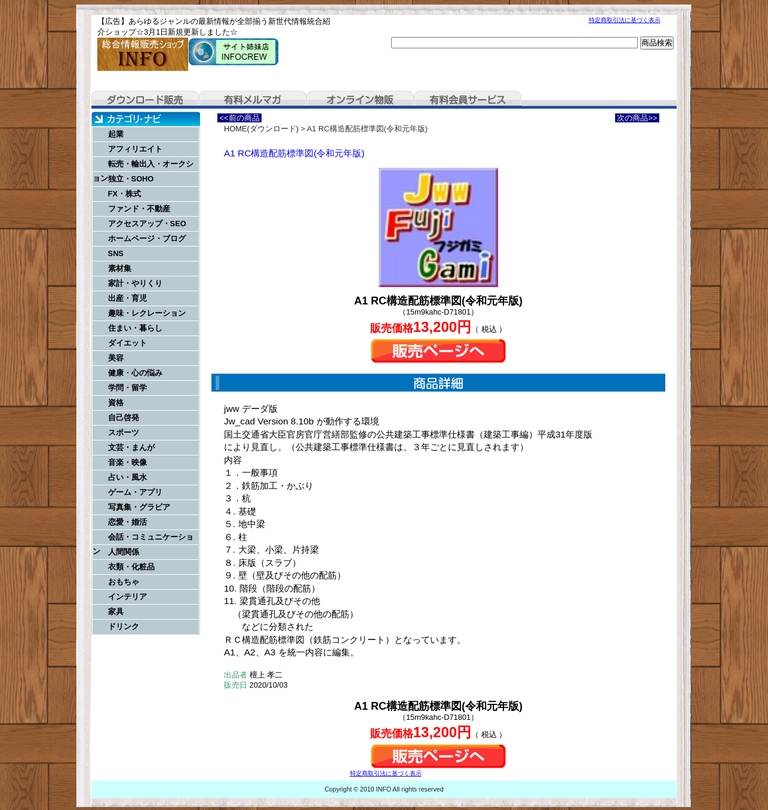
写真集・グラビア (139, 507)
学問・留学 (127, 387)
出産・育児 (127, 298)
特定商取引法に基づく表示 (625, 20)
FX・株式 (124, 193)
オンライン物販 (360, 100)
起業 (116, 134)
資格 (116, 402)
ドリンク (123, 626)
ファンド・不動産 (139, 208)
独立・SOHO (131, 178)
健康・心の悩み (135, 372)
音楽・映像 (127, 462)
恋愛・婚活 (127, 522)
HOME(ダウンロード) (261, 128)
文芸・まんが (131, 447)
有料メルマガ (252, 100)
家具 (116, 611)
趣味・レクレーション (147, 313)
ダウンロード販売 (145, 100)
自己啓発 (123, 417)
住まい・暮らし (135, 328)
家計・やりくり (135, 283)
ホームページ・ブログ (147, 238)
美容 (116, 357)
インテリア (127, 596)
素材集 (119, 268)
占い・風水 (127, 477)
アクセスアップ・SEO (147, 223)
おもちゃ (123, 581)
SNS (116, 253)
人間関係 (123, 551)
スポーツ (123, 432)
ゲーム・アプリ (135, 492)
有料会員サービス (467, 100)
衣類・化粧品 (131, 566)
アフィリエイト (135, 148)
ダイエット (127, 342)
